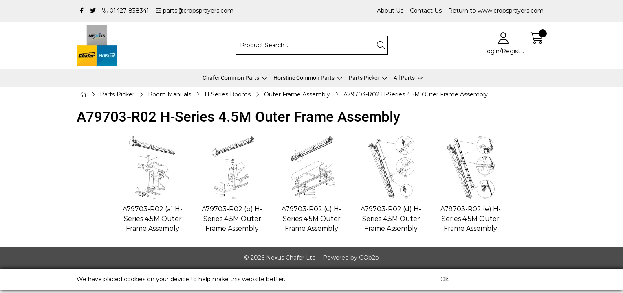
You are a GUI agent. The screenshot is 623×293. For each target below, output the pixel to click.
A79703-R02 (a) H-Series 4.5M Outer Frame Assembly (153, 218)
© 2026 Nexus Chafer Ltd (280, 257)
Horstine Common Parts (304, 77)
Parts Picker (364, 77)
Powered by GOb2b (351, 257)
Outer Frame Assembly (297, 94)
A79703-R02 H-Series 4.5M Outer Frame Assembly (415, 94)
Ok (444, 279)
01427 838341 (125, 10)
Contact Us (426, 10)
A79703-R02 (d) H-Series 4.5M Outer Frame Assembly (391, 218)
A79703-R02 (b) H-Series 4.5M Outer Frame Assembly (232, 218)
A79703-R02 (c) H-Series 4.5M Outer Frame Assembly (311, 218)
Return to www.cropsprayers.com (496, 10)
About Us (390, 10)
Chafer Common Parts (231, 77)
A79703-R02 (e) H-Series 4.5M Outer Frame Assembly (470, 218)
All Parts (404, 77)
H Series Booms (228, 94)
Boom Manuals (169, 94)
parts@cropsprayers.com (194, 10)
